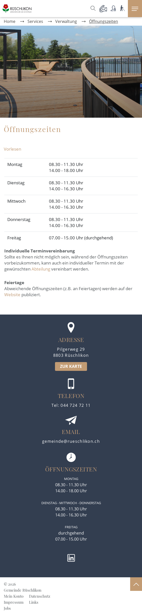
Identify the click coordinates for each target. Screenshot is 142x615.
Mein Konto (13, 596)
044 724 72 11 (76, 405)
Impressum (13, 602)
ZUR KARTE (71, 366)
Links (33, 602)
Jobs (7, 608)
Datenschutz (39, 596)
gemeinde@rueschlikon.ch (71, 441)
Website (12, 294)
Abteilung (41, 269)
